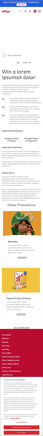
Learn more (22, 257)
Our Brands (6, 335)
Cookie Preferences (21, 422)
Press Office (6, 353)
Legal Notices (7, 375)
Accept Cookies (21, 432)
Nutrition (5, 338)
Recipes (5, 342)
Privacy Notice (15, 418)
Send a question (14, 55)
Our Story (5, 346)
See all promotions (21, 328)
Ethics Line (6, 367)
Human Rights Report (10, 364)
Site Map (5, 349)
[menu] (39, 11)
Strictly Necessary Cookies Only (21, 427)
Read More (21, 5)
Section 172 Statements (11, 371)
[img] (6, 11)
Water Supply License (10, 360)
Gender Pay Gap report (11, 356)
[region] (21, 406)
